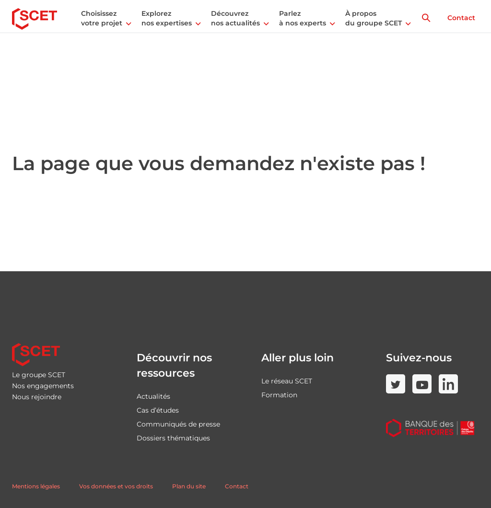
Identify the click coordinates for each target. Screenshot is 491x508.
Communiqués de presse (178, 424)
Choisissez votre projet (101, 18)
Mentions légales (36, 486)
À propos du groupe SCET (373, 18)
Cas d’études (158, 410)
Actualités (153, 396)
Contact (461, 17)
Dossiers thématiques (173, 438)
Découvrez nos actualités (235, 18)
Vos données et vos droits (116, 486)
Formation (279, 395)
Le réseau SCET (286, 381)
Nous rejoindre (36, 397)
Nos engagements (43, 385)
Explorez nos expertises (166, 18)
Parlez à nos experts (302, 18)
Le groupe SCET (38, 374)
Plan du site (189, 486)
